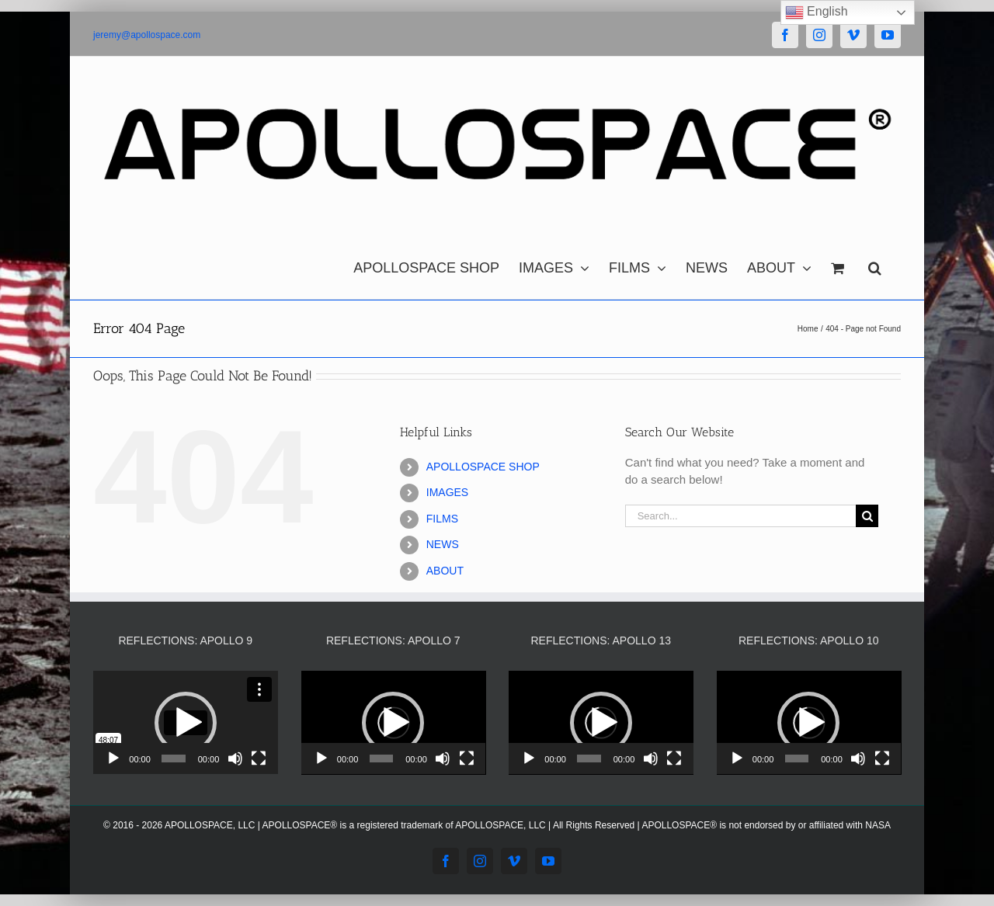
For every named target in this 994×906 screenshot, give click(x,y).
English (816, 12)
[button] (874, 264)
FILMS (442, 518)
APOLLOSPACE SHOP (483, 466)
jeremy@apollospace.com (146, 35)
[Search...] (741, 516)
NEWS (442, 544)
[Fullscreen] (258, 758)
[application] (185, 723)
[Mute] (235, 758)
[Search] (867, 516)
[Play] (113, 758)
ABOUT (445, 570)
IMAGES (447, 492)
